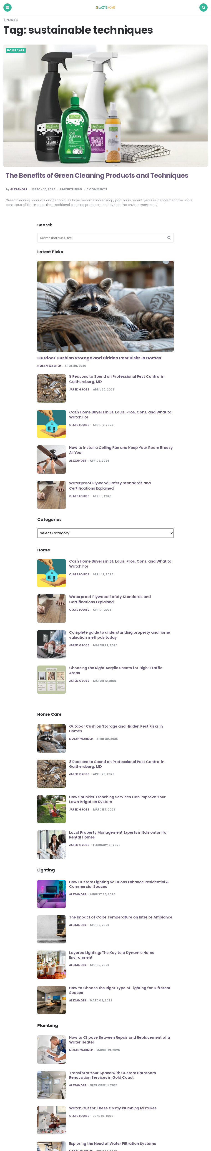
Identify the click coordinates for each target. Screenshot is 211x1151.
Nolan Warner (49, 366)
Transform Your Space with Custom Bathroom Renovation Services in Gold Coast (112, 1075)
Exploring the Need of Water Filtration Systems (112, 1143)
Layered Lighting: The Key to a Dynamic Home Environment (111, 955)
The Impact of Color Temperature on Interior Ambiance (120, 917)
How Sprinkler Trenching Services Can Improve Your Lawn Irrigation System (117, 799)
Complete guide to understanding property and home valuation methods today (119, 635)
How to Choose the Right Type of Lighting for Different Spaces (120, 990)
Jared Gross (79, 389)
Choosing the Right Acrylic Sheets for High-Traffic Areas (115, 670)
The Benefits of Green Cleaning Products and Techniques (97, 175)
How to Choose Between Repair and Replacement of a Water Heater (119, 1040)
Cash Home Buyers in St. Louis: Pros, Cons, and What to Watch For (120, 415)
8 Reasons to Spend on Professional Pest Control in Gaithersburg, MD (116, 379)
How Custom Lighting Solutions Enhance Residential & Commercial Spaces (119, 884)
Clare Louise (79, 425)
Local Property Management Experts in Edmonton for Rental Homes (118, 835)
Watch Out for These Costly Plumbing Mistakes (113, 1108)
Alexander (18, 189)
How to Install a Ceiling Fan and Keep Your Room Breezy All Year (121, 450)
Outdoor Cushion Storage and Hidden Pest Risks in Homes (99, 358)
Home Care (15, 50)
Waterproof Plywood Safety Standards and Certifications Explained (110, 485)
